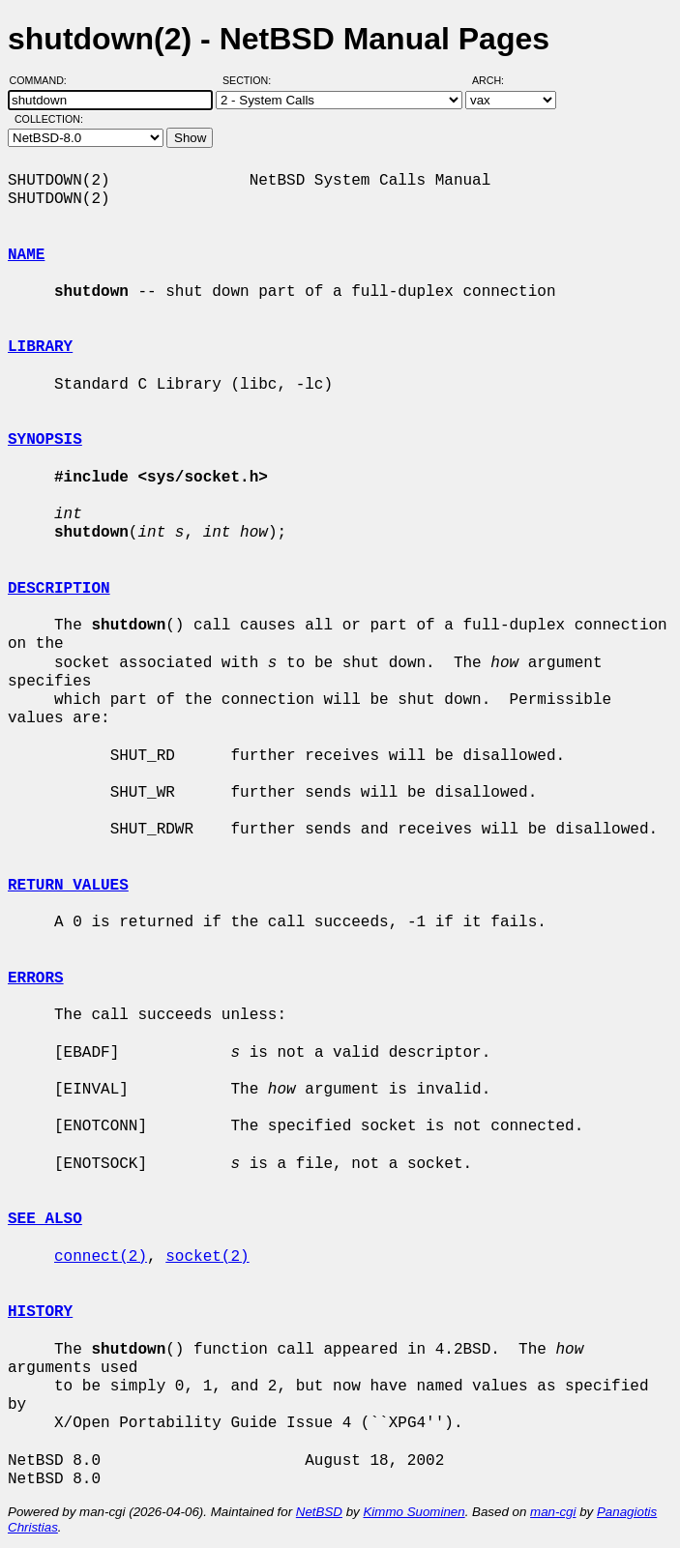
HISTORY (40, 1312)
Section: (251, 80)
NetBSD (319, 1511)
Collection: (49, 119)
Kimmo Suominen (413, 1511)
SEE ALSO (45, 1219)
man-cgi (553, 1511)
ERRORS (36, 978)
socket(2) (207, 1257)
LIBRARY (40, 347)
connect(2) (100, 1257)
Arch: (496, 80)
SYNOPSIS (45, 440)
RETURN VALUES (68, 885)
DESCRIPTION (59, 588)
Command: (44, 80)
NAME (26, 255)
